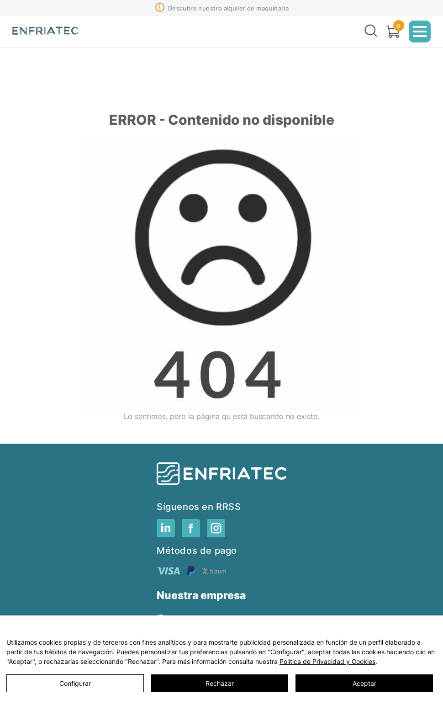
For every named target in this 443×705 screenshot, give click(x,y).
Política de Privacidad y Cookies (327, 661)
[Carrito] (393, 32)
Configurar (75, 683)
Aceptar (364, 683)
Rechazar (220, 683)
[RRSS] (166, 534)
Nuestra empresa (201, 595)
